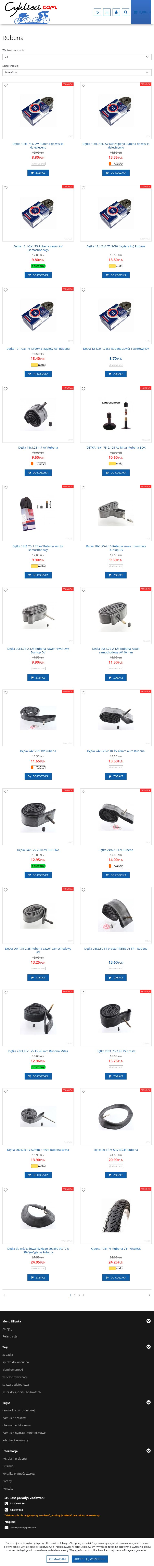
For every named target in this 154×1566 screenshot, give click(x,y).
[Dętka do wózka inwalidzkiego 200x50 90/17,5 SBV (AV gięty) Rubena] (38, 1250)
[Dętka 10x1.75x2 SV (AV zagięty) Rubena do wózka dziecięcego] (116, 145)
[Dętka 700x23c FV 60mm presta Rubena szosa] (38, 1150)
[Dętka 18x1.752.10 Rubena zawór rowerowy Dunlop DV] (116, 548)
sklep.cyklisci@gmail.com (23, 1527)
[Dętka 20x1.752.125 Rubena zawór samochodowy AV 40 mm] (116, 650)
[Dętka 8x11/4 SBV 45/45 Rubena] (116, 1150)
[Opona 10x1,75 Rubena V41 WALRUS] (116, 1249)
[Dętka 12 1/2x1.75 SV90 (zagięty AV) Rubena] (116, 246)
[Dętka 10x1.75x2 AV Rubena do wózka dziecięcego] (38, 145)
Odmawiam (57, 1559)
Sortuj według (10, 65)
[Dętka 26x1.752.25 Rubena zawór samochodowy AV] (38, 950)
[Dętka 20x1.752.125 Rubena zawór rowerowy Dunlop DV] (38, 650)
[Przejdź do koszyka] (145, 12)
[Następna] (150, 1295)
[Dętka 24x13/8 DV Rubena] (38, 751)
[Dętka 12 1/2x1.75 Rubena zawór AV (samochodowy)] (38, 248)
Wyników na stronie (13, 50)
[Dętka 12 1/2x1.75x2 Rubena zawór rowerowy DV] (116, 349)
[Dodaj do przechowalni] (6, 85)
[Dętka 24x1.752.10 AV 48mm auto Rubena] (116, 751)
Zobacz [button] (38, 173)
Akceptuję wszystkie (89, 1559)
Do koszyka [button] (116, 173)
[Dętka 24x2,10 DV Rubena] (116, 850)
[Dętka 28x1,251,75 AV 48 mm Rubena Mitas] (38, 1051)
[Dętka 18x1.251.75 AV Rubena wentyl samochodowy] (38, 548)
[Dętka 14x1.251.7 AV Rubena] (38, 447)
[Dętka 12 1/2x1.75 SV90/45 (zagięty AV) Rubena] (38, 349)
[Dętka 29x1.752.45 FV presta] (116, 1051)
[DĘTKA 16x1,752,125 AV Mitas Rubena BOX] (116, 447)
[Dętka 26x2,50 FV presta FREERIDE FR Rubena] (115, 948)
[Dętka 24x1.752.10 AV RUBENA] (38, 850)
